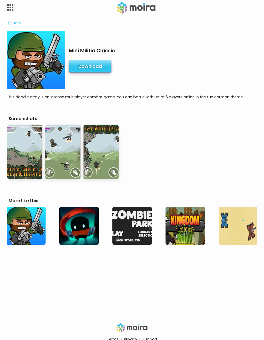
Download (90, 66)
